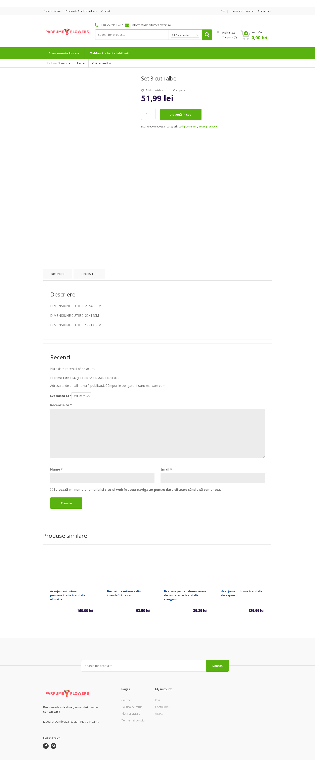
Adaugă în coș (180, 114)
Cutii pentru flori (188, 126)
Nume (56, 454)
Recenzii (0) (89, 258)
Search (217, 650)
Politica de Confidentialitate (83, 11)
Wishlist (226, 32)
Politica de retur (131, 691)
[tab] (57, 258)
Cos (220, 11)
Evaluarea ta (61, 380)
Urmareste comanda (240, 11)
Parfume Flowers (57, 63)
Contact (110, 11)
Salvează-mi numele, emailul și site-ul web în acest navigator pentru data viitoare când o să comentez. (137, 474)
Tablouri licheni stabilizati (109, 53)
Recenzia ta (61, 389)
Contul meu (265, 11)
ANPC (159, 697)
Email (166, 454)
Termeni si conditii (133, 704)
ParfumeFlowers (58, 754)
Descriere (57, 258)
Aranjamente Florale (64, 53)
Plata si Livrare (52, 11)
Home (81, 63)
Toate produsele (208, 126)
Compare (227, 37)
